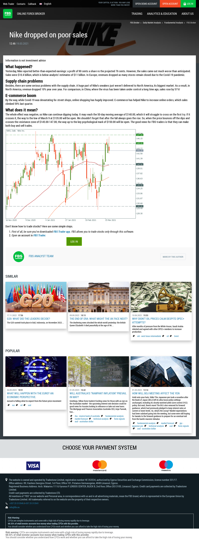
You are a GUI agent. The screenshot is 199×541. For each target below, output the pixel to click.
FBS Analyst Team (41, 256)
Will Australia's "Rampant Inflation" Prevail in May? (98, 395)
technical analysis (101, 418)
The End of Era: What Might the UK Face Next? (98, 318)
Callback (32, 3)
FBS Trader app (61, 231)
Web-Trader (8, 3)
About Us (188, 14)
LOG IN (74, 241)
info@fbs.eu (14, 507)
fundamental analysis (114, 416)
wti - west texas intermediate (149, 336)
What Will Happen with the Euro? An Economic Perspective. (30, 395)
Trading (137, 14)
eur (13, 405)
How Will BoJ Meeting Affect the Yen (156, 393)
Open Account (170, 3)
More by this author (173, 256)
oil (168, 336)
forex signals (119, 418)
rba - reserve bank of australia (87, 416)
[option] (33, 465)
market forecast (81, 418)
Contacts (21, 3)
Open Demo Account (146, 3)
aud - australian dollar (84, 421)
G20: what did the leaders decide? (28, 318)
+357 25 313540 (16, 503)
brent (176, 336)
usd (29, 405)
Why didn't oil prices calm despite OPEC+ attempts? (158, 320)
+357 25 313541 (32, 503)
